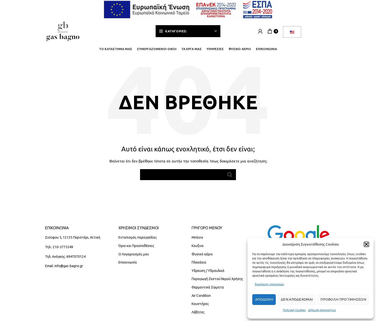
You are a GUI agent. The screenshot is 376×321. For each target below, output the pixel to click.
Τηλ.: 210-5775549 (59, 247)
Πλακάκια (199, 262)
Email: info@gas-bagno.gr (64, 266)
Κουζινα (198, 246)
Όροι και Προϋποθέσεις (136, 246)
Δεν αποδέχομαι (297, 299)
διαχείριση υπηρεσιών (269, 284)
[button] (366, 244)
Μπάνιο (197, 237)
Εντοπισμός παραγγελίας (137, 237)
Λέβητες (198, 312)
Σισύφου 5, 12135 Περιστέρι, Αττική (72, 237)
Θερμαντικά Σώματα (208, 287)
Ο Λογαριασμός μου (133, 254)
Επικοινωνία (127, 262)
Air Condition (201, 296)
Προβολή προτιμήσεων (343, 299)
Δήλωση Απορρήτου (322, 310)
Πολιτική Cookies (294, 310)
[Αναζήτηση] (188, 174)
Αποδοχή (264, 299)
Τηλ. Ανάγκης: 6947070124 (65, 256)
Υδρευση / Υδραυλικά (208, 271)
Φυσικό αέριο (202, 254)
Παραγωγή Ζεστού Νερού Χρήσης (217, 279)
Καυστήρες (200, 304)
